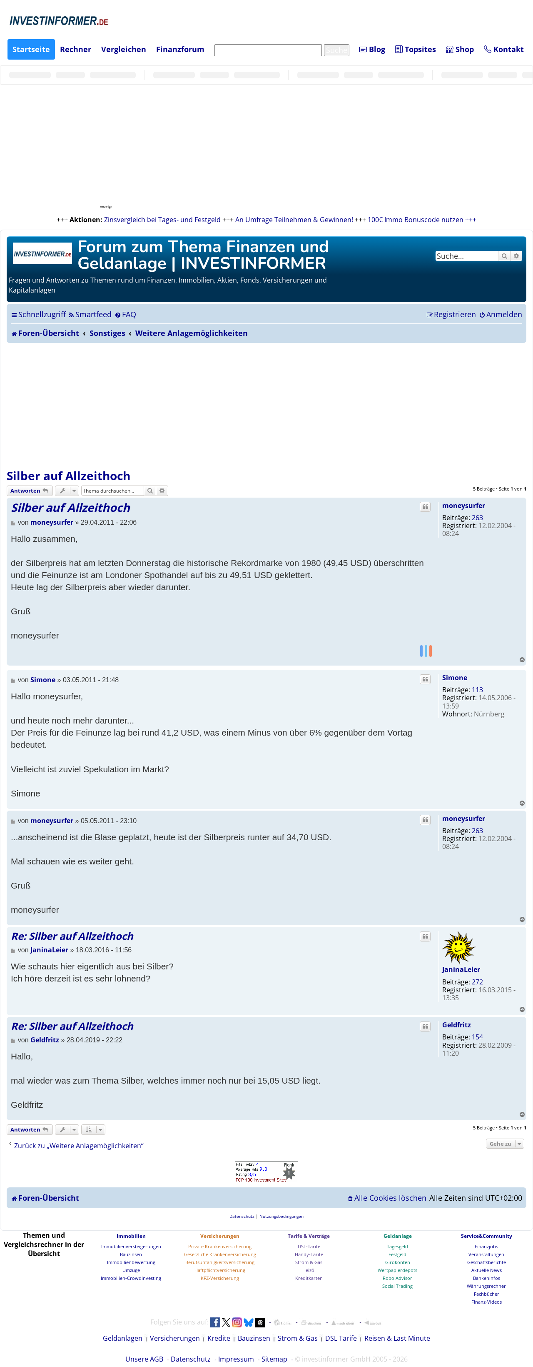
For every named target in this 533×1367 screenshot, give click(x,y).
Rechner (75, 49)
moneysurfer (463, 505)
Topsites (415, 49)
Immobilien (131, 1235)
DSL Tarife (341, 1338)
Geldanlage (398, 1235)
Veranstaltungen (486, 1254)
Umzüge (131, 1270)
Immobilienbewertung (131, 1262)
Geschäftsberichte (486, 1262)
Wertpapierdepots (397, 1270)
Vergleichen (123, 49)
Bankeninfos (486, 1278)
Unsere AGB (144, 1359)
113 (477, 689)
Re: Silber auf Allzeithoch (72, 936)
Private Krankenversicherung (220, 1246)
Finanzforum (180, 49)
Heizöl (309, 1270)
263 (477, 517)
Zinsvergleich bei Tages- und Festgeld (162, 219)
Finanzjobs (486, 1246)
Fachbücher (486, 1294)
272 (477, 981)
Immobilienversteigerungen (131, 1246)
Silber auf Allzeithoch (68, 475)
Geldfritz (456, 1024)
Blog (372, 49)
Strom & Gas (308, 1262)
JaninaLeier (461, 969)
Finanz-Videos (486, 1302)
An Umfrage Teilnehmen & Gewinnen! (294, 219)
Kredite (218, 1338)
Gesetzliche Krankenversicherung (220, 1254)
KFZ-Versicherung (220, 1278)
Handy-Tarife (309, 1254)
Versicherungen (219, 1235)
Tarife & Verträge (309, 1235)
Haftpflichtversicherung (219, 1270)
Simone (454, 677)
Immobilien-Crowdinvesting (131, 1278)
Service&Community (486, 1235)
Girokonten (397, 1262)
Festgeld (397, 1254)
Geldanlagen (122, 1338)
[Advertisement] (266, 405)
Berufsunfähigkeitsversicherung (219, 1262)
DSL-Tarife (309, 1246)
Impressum (236, 1359)
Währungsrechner (486, 1286)
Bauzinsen (131, 1254)
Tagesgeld (397, 1246)
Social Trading (397, 1286)
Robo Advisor (397, 1278)
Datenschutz (191, 1359)
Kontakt (504, 49)
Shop (460, 49)
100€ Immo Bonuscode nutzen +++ (422, 219)
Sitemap (274, 1359)
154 (477, 1037)
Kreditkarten (309, 1278)
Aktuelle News (486, 1270)
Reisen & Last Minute (397, 1338)
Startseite (31, 49)
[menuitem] (90, 314)
